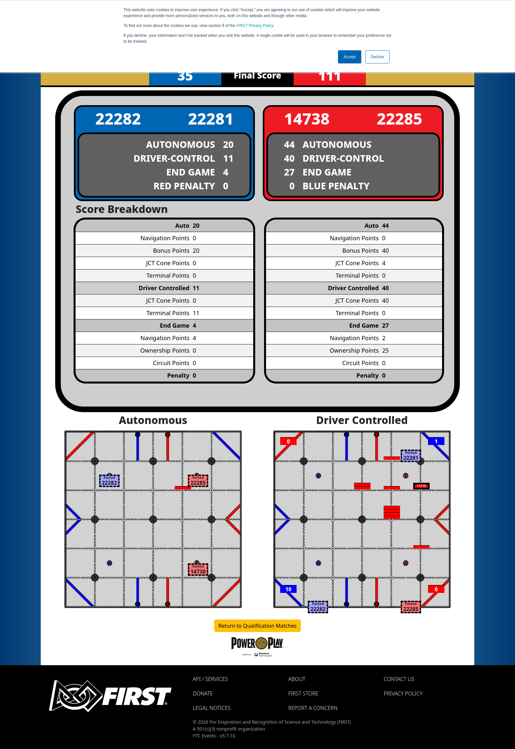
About (296, 679)
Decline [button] (377, 57)
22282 (118, 118)
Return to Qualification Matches (257, 625)
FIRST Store (303, 693)
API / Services (210, 679)
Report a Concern (313, 708)
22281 (211, 118)
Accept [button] (350, 57)
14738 (307, 118)
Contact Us (399, 679)
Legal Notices (212, 708)
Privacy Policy (254, 25)
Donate (203, 693)
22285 (399, 118)
